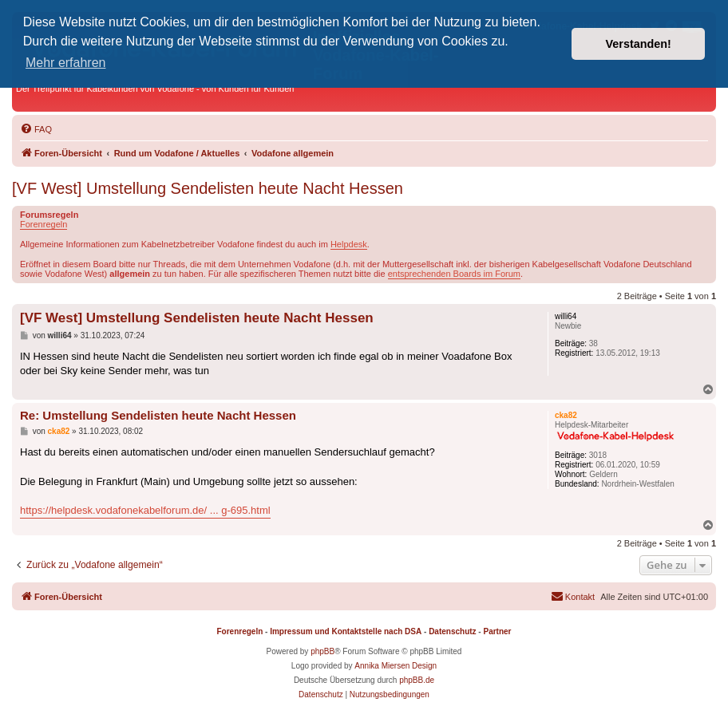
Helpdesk (348, 244)
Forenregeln (43, 224)
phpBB (322, 651)
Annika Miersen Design (395, 665)
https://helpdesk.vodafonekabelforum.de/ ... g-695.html (145, 510)
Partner (497, 631)
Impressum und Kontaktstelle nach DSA (345, 631)
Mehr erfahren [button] (66, 62)
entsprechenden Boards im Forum (454, 273)
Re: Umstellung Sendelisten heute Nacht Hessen (158, 415)
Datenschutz (452, 631)
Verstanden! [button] (638, 43)
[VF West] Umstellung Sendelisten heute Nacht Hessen (207, 188)
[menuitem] (36, 129)
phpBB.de (416, 680)
